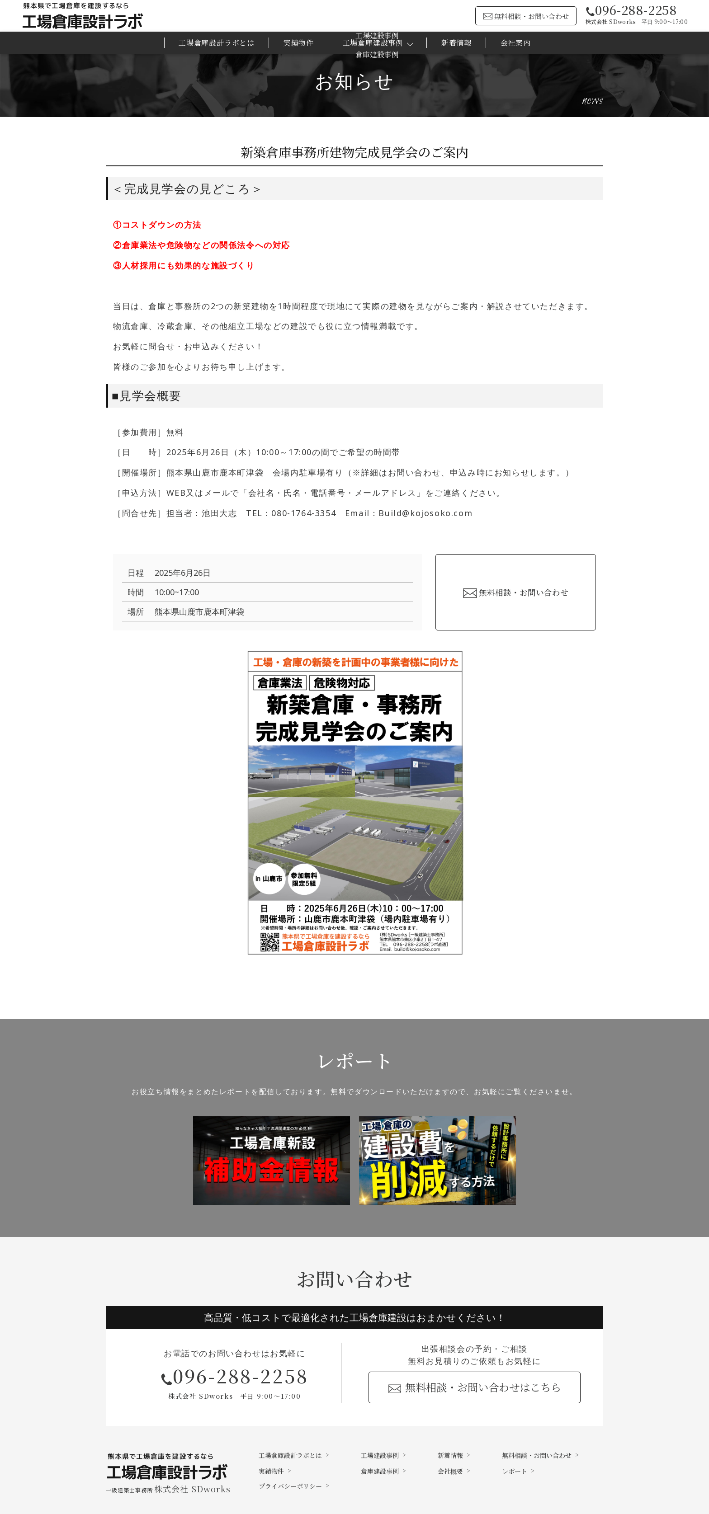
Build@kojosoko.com (425, 513)
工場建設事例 (380, 1455)
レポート (514, 1471)
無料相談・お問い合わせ (531, 16)
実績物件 (299, 43)
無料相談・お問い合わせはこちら (483, 1387)
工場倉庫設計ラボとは (217, 43)
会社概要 (450, 1471)
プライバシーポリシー (290, 1485)
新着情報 (456, 43)
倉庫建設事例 (380, 1471)
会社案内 (516, 43)
